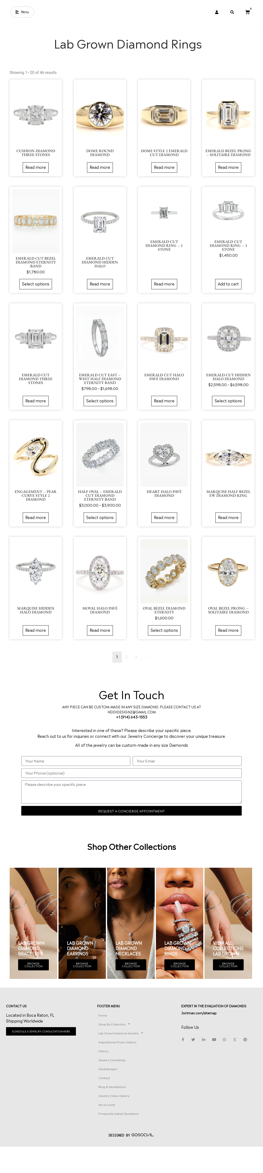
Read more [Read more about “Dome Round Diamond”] (98, 181)
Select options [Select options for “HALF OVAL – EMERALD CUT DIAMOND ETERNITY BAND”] (98, 529)
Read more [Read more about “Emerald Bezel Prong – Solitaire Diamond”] (226, 181)
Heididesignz (123, 1093)
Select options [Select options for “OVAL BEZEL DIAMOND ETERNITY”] (162, 641)
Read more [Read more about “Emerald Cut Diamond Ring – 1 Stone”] (162, 297)
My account (122, 1129)
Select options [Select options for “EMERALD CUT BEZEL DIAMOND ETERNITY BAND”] (34, 297)
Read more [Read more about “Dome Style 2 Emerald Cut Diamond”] (162, 181)
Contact (120, 1102)
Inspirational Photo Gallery (133, 1066)
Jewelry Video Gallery (129, 1120)
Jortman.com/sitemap (210, 1037)
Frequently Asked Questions (126, 1140)
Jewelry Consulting (127, 1084)
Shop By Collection (130, 1043)
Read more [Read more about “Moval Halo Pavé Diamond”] (98, 641)
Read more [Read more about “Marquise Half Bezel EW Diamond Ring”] (226, 529)
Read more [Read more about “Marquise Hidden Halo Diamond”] (34, 641)
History (119, 1075)
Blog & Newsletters (128, 1111)
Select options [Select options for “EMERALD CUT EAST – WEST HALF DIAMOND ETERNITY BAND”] (98, 413)
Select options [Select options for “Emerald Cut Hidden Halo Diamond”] (226, 413)
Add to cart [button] (226, 297)
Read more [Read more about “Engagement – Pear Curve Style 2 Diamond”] (34, 529)
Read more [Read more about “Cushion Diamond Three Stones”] (34, 181)
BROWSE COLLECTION (33, 977)
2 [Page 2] (125, 668)
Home (118, 1034)
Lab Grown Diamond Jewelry (134, 1054)
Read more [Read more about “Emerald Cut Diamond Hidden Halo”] (98, 297)
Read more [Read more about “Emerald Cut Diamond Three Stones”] (34, 413)
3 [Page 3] (134, 668)
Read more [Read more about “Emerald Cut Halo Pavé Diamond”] (162, 413)
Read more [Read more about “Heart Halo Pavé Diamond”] (162, 529)
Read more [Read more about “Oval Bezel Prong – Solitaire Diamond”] (226, 641)
